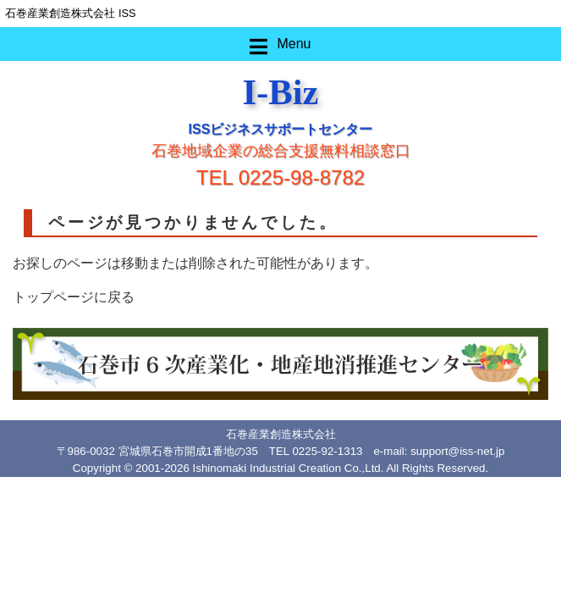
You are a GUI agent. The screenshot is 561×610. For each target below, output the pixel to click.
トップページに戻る (74, 297)
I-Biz (280, 92)
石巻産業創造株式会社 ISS (70, 13)
